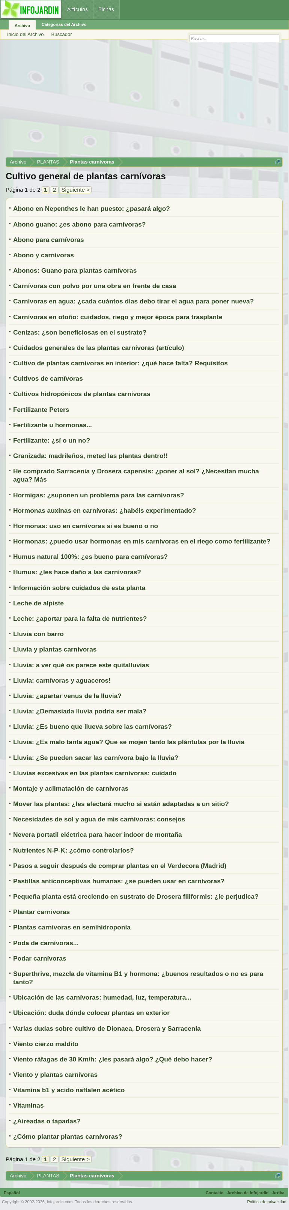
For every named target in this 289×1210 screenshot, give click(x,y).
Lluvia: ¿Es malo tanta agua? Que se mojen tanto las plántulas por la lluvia (128, 742)
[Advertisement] (144, 100)
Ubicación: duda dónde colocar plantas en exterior (91, 1012)
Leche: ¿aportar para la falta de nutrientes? (80, 618)
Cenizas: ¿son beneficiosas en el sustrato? (79, 332)
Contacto (215, 1192)
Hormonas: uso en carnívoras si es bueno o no (85, 526)
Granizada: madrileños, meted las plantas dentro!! (90, 455)
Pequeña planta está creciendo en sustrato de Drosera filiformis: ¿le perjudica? (136, 896)
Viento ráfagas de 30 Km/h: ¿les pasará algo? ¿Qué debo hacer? (112, 1059)
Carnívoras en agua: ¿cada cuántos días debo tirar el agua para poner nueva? (133, 301)
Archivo (22, 25)
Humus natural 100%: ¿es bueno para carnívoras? (90, 556)
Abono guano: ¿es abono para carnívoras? (79, 224)
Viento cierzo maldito (45, 1044)
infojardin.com (59, 1201)
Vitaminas (28, 1105)
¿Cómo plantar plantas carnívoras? (67, 1136)
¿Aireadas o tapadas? (47, 1121)
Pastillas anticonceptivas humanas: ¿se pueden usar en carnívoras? (118, 881)
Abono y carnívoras (43, 255)
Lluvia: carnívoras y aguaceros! (62, 680)
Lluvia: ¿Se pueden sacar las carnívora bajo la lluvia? (95, 757)
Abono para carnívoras (48, 239)
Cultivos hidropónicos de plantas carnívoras (82, 394)
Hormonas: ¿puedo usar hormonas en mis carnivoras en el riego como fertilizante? (142, 541)
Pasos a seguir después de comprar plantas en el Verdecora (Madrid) (119, 865)
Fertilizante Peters (41, 409)
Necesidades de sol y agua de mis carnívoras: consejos (99, 819)
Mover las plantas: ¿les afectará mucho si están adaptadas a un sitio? (121, 804)
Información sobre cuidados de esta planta (79, 587)
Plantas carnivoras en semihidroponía (72, 927)
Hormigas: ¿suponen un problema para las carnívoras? (98, 495)
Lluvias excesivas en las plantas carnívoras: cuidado (94, 773)
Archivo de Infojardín (248, 1192)
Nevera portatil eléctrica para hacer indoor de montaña (97, 834)
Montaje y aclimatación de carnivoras (70, 788)
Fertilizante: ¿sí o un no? (51, 440)
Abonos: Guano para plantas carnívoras (75, 270)
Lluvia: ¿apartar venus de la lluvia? (67, 696)
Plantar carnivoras (41, 912)
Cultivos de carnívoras (48, 378)
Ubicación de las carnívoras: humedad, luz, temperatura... (102, 997)
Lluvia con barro (38, 634)
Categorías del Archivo (64, 24)
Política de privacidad (266, 1201)
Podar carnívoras (39, 958)
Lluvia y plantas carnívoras (54, 649)
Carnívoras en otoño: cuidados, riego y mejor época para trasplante (118, 317)
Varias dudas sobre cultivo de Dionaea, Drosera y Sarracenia (107, 1028)
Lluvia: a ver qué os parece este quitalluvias (81, 665)
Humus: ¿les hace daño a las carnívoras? (77, 572)
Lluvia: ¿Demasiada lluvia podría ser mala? (79, 711)
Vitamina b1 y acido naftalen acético (69, 1090)
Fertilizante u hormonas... (52, 425)
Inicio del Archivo (25, 34)
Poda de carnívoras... (45, 943)
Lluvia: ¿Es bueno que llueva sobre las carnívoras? (92, 726)
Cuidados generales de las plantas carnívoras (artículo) (98, 347)
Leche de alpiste (38, 603)
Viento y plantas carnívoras (55, 1074)
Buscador (61, 34)
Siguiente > (76, 189)
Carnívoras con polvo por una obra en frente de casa (94, 286)
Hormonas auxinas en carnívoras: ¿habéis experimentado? (104, 510)
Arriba (278, 1192)
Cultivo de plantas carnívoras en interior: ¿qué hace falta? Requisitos (120, 363)
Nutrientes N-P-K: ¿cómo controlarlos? (73, 850)
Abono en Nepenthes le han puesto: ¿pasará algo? (91, 208)
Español (12, 1192)
